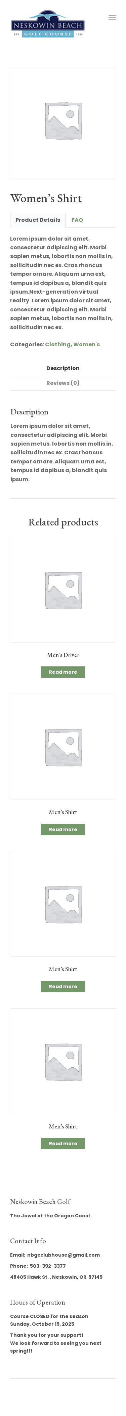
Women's (86, 344)
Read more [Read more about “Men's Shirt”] (63, 829)
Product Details (37, 220)
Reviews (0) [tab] (63, 383)
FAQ (77, 220)
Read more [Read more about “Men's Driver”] (63, 672)
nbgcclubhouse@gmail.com (63, 1255)
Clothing (58, 344)
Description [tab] (63, 368)
